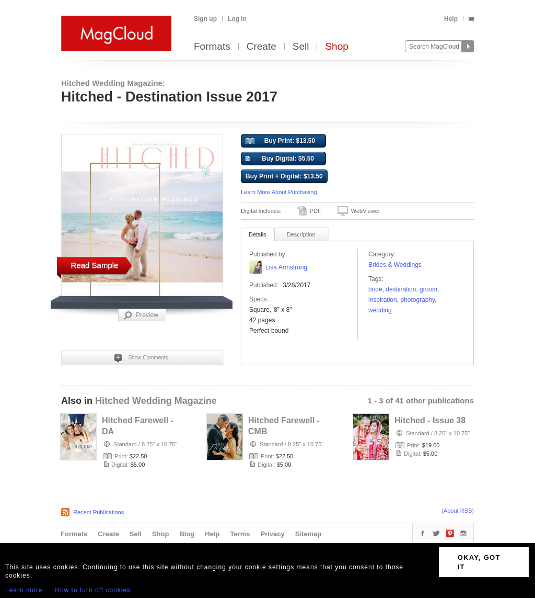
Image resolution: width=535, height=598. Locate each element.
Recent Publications (98, 512)
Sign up (205, 18)
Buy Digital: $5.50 (280, 159)
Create (261, 47)
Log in (237, 18)
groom (428, 289)
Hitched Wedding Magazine (156, 401)
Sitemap (308, 534)
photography (417, 299)
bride (375, 289)
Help (451, 18)
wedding (380, 310)
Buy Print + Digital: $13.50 (284, 176)
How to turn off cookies (93, 590)
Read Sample (95, 265)
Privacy (273, 534)
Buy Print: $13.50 (280, 141)
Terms (240, 534)
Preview (141, 315)
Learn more (23, 590)
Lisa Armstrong (286, 267)
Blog (186, 534)
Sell (301, 47)
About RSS (458, 510)
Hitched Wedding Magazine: (113, 82)
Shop (336, 47)
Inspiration (382, 299)
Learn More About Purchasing (279, 192)
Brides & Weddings (395, 264)
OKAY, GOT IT (479, 562)
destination (401, 289)
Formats (212, 47)
